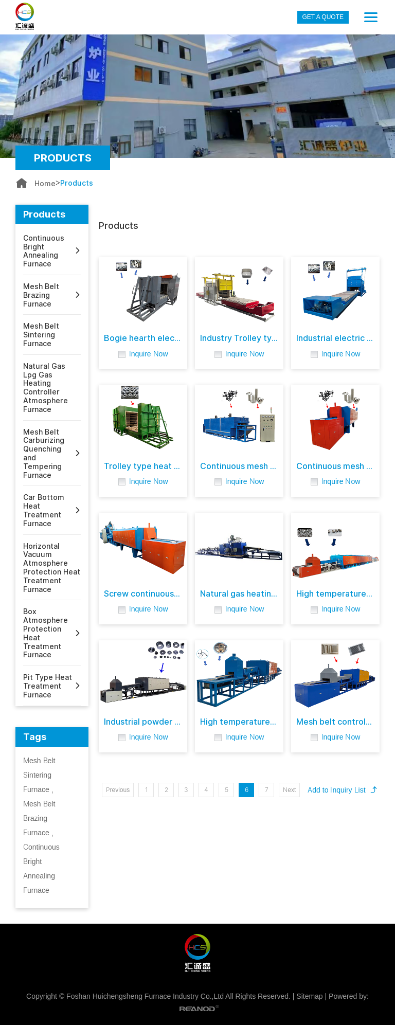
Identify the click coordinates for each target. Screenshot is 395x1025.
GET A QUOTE (323, 17)
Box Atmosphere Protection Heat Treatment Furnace (45, 633)
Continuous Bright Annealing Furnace (43, 251)
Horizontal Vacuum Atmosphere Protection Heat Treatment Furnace (51, 568)
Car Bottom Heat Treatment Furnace (43, 510)
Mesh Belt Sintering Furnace (41, 335)
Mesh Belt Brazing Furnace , (39, 818)
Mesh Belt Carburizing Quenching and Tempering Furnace (43, 453)
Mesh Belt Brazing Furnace (41, 295)
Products (76, 183)
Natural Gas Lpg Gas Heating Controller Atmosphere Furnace (45, 387)
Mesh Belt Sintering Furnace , (39, 775)
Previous (118, 790)
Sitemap (309, 996)
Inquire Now (148, 354)
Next (289, 790)
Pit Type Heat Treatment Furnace (47, 686)
